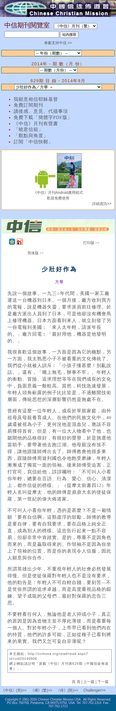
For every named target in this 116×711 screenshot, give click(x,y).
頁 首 (76, 682)
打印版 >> (91, 243)
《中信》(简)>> (14, 690)
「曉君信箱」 (28, 129)
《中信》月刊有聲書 (36, 123)
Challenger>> (94, 690)
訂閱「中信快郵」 (33, 141)
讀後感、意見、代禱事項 (41, 111)
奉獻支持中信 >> (58, 43)
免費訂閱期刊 (28, 105)
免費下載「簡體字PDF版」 (43, 117)
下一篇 (103, 682)
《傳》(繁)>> (41, 690)
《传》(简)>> (67, 690)
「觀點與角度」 (31, 135)
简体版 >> (36, 253)
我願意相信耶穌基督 (36, 99)
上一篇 (88, 682)
